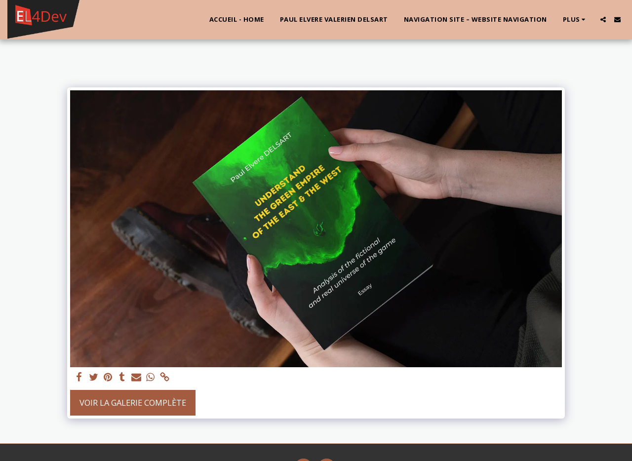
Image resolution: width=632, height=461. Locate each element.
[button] (603, 19)
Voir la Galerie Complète (132, 402)
